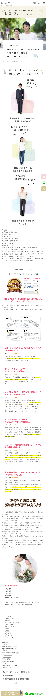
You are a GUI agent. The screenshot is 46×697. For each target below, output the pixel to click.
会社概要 (6, 631)
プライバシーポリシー (10, 637)
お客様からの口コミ (10, 626)
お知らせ (6, 629)
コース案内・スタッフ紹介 (11, 622)
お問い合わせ (8, 635)
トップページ (6, 61)
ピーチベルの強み (9, 618)
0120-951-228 (8, 655)
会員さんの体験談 (9, 624)
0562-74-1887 (7, 657)
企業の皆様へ (8, 633)
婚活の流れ (7, 620)
